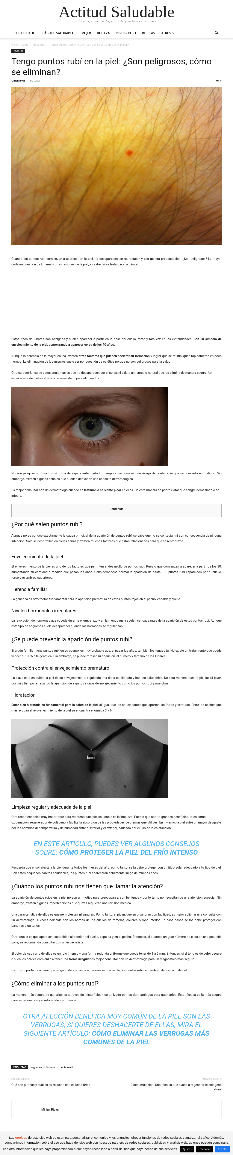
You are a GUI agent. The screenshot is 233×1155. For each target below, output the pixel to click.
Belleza (103, 33)
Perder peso (126, 33)
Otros (166, 33)
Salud (25, 45)
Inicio (14, 45)
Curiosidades (25, 33)
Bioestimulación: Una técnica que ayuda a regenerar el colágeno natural (176, 1087)
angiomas (36, 1067)
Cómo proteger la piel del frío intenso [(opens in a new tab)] (128, 852)
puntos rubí (66, 1067)
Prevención (39, 45)
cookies (21, 1137)
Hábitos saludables (58, 33)
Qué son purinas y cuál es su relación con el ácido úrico (50, 1085)
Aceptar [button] (222, 1149)
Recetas (148, 33)
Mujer (86, 33)
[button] (216, 33)
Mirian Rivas (18, 80)
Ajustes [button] (187, 1149)
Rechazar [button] (205, 1149)
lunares (50, 1067)
